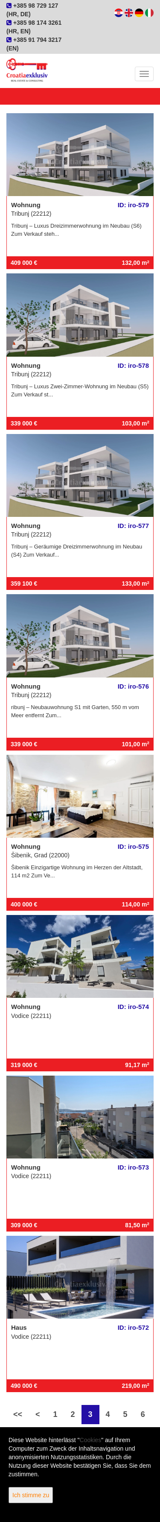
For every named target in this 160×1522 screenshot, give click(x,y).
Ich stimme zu (30, 1495)
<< (17, 1414)
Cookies (91, 1440)
